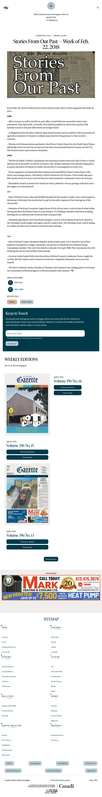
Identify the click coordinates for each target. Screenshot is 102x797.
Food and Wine (56, 671)
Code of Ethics (53, 771)
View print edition (27, 452)
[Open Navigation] (6, 7)
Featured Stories (57, 735)
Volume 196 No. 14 (68, 380)
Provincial (6, 652)
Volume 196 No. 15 (20, 445)
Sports (54, 696)
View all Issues (51, 559)
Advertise (62, 763)
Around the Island (12, 725)
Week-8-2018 (26, 302)
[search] (98, 7)
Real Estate (8, 696)
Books (53, 686)
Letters (53, 647)
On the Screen (56, 681)
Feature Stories (7, 711)
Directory (54, 740)
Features (6, 657)
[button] (15, 282)
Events (4, 735)
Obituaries (6, 755)
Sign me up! (11, 343)
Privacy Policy (13, 771)
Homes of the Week (9, 706)
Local (4, 642)
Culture (55, 657)
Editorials (54, 637)
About (9, 763)
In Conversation (8, 666)
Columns (54, 652)
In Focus (5, 681)
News (4, 627)
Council (5, 637)
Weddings (56, 725)
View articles (27, 457)
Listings (5, 715)
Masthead (35, 763)
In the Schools (56, 715)
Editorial (56, 627)
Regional (54, 720)
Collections (6, 686)
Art (52, 666)
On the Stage (55, 676)
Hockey (54, 706)
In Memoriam (7, 750)
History (12, 302)
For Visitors (6, 740)
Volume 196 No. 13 (20, 535)
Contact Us (90, 763)
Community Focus (44, 35)
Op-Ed (53, 642)
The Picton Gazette (63, 780)
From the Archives (9, 676)
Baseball (54, 711)
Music (53, 691)
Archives (91, 771)
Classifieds (6, 745)
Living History (7, 671)
